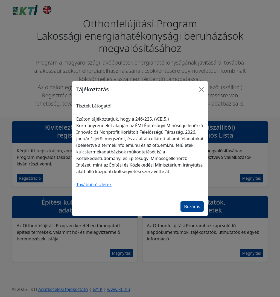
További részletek (94, 185)
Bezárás (192, 206)
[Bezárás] (201, 89)
